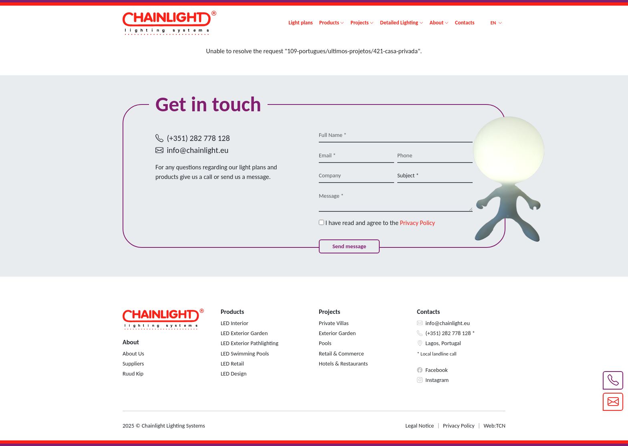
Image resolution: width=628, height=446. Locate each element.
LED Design (233, 373)
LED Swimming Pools (245, 353)
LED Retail (232, 363)
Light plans (300, 22)
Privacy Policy (417, 223)
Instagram (437, 380)
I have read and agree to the (377, 223)
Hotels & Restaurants (343, 363)
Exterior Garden (337, 333)
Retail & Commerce (341, 353)
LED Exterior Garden (244, 333)
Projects (359, 22)
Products (329, 22)
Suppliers (133, 363)
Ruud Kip (133, 373)
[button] (496, 23)
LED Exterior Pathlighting (249, 343)
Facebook (436, 370)
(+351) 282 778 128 (198, 138)
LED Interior (234, 323)
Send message (349, 246)
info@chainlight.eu (198, 150)
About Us (133, 353)
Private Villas (333, 323)
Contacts (465, 22)
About (437, 22)
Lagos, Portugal (443, 343)
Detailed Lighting (399, 22)
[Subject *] (435, 176)
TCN (500, 425)
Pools (325, 343)
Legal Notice (419, 425)
